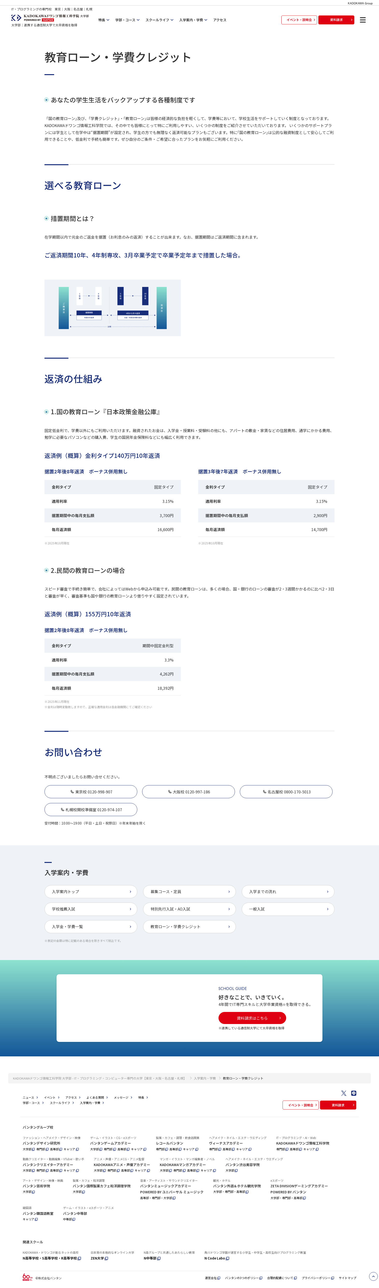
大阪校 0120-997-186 (188, 792)
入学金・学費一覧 (92, 926)
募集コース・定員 (191, 891)
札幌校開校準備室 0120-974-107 (91, 809)
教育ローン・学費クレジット (191, 926)
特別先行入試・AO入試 (191, 909)
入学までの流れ (289, 891)
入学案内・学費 (205, 1086)
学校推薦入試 (92, 909)
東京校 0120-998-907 (90, 792)
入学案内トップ (92, 891)
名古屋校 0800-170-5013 (286, 792)
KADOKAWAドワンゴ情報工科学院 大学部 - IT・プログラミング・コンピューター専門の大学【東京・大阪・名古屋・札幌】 (100, 1086)
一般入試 (289, 909)
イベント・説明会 (301, 19)
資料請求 (342, 19)
